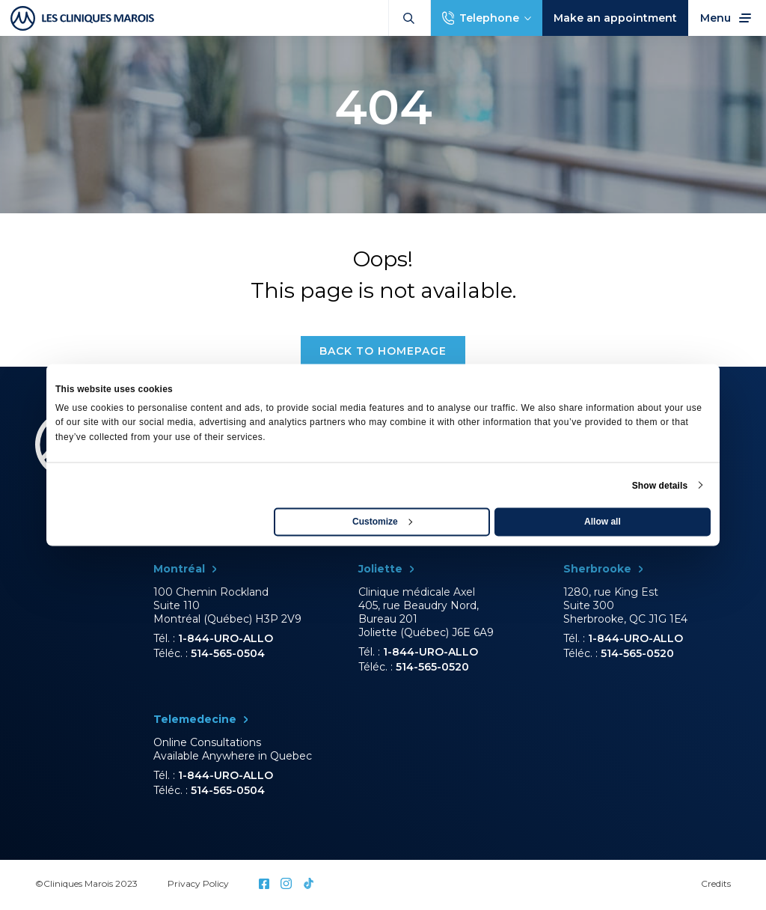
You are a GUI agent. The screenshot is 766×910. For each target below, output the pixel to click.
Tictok (308, 883)
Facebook (264, 883)
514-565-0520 (432, 667)
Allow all (602, 521)
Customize (382, 521)
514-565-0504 (228, 653)
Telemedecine (194, 719)
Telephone (489, 18)
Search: (408, 18)
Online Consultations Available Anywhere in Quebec (232, 749)
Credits (716, 883)
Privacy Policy (198, 883)
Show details (660, 485)
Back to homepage (383, 351)
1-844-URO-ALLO (225, 638)
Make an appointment (615, 18)
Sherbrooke (597, 568)
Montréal (179, 568)
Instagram (286, 883)
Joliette (380, 568)
